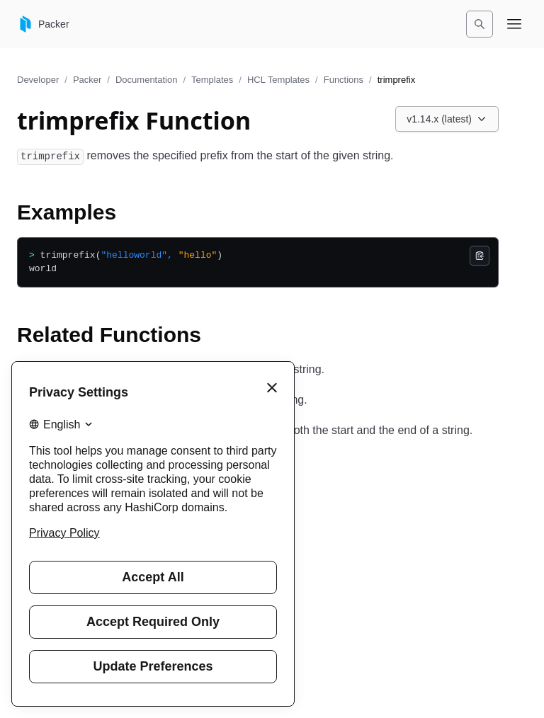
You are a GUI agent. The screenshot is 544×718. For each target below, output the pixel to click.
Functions (343, 79)
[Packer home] (43, 24)
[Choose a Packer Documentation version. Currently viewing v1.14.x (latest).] (447, 119)
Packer (87, 79)
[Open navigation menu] (514, 24)
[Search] (479, 24)
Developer (38, 79)
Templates (212, 79)
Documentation (146, 79)
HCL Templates (278, 79)
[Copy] (479, 256)
